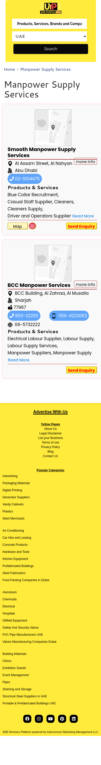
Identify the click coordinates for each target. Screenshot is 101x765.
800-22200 (24, 316)
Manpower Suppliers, (30, 353)
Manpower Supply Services (45, 69)
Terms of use (50, 442)
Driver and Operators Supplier (39, 216)
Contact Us (50, 456)
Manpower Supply (72, 353)
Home (9, 69)
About (48, 429)
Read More (83, 216)
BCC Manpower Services (39, 285)
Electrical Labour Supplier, (35, 339)
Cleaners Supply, (25, 209)
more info (85, 284)
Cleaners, (64, 202)
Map (17, 226)
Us (54, 429)
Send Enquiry (81, 226)
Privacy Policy (50, 447)
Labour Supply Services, (33, 346)
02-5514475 (25, 179)
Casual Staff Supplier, (30, 202)
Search (50, 48)
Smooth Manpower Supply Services (42, 152)
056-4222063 (69, 316)
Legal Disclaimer (50, 433)
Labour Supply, (79, 339)
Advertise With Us (50, 412)
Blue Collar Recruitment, (33, 195)
